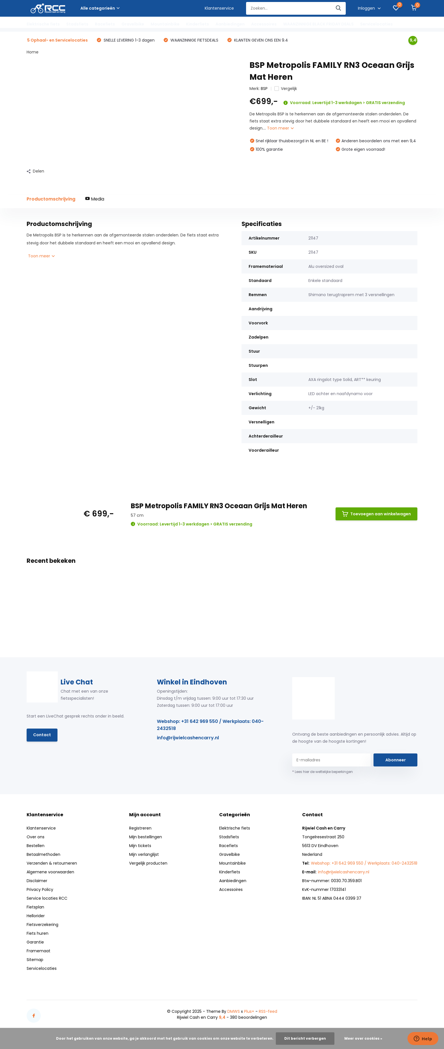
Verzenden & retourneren (52, 863)
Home (33, 52)
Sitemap (35, 959)
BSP (264, 88)
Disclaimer (37, 881)
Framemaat (38, 951)
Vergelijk (285, 88)
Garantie (35, 942)
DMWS (233, 1011)
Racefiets (105, 24)
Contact (42, 735)
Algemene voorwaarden (50, 872)
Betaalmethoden (43, 854)
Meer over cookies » (363, 1038)
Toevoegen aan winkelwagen (376, 514)
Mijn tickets (140, 845)
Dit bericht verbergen (305, 1038)
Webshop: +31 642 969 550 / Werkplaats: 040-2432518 (210, 725)
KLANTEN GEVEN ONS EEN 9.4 (260, 40)
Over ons (35, 837)
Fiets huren (37, 933)
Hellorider (36, 916)
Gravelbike (132, 24)
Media (94, 199)
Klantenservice (219, 8)
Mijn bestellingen (145, 837)
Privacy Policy (40, 889)
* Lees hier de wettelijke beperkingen (322, 771)
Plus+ (249, 1011)
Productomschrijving (51, 199)
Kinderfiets (197, 24)
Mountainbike (165, 24)
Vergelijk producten (148, 863)
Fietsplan (35, 907)
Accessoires (264, 24)
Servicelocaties (376, 24)
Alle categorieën (99, 8)
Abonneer (395, 760)
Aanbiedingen (230, 24)
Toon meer (280, 128)
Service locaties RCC (47, 898)
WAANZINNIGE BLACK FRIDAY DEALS (318, 24)
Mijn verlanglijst (144, 854)
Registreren (140, 828)
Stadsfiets (77, 24)
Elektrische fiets (43, 24)
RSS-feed (268, 1011)
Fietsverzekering (42, 924)
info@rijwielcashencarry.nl (188, 737)
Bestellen (35, 845)
